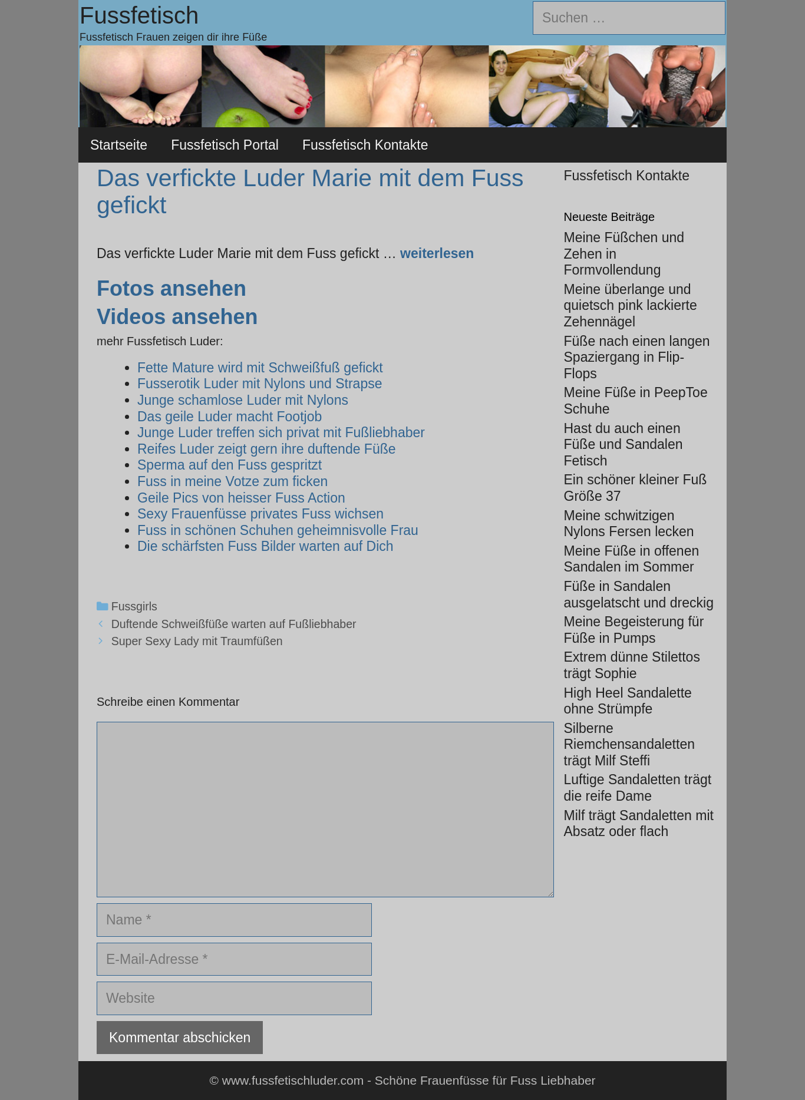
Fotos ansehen (171, 288)
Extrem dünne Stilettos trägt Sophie (632, 665)
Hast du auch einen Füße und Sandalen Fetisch (623, 444)
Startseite (118, 145)
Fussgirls (134, 606)
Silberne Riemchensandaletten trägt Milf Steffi (629, 744)
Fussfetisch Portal (225, 145)
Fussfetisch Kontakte (365, 145)
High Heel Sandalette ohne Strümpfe (628, 701)
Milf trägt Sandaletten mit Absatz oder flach (639, 824)
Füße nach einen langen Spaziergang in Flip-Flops (637, 357)
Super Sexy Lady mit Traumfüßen (197, 641)
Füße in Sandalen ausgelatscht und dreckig (639, 594)
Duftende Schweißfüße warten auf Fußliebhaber (234, 623)
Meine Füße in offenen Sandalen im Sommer (632, 559)
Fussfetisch (139, 15)
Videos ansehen (177, 317)
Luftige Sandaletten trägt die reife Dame (638, 788)
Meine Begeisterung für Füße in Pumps (634, 630)
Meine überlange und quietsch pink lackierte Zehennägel (630, 305)
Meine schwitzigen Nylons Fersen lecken (629, 524)
